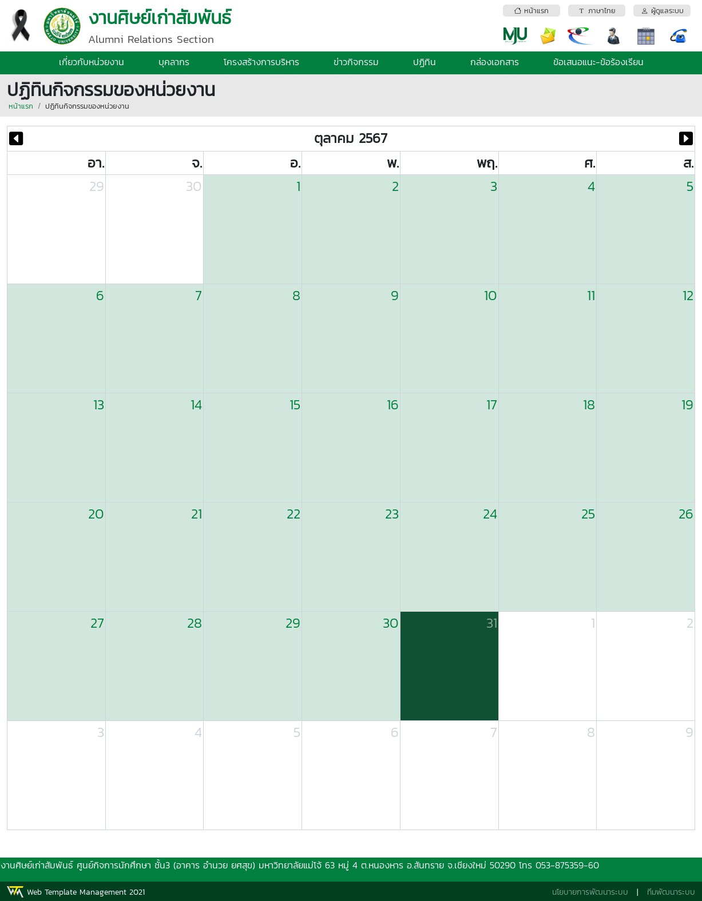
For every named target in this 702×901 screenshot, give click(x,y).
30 (194, 186)
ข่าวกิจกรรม (356, 62)
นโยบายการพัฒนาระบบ (590, 892)
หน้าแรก (21, 106)
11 (591, 295)
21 (196, 514)
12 (688, 295)
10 (490, 295)
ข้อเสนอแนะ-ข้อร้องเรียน (598, 62)
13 (98, 404)
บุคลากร (173, 62)
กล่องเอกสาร (494, 62)
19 (687, 404)
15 (294, 404)
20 (96, 514)
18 (589, 404)
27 (97, 623)
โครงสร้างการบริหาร (261, 62)
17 (491, 404)
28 (194, 623)
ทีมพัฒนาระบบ (671, 892)
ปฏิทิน (424, 62)
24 (490, 514)
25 (588, 514)
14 (196, 404)
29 (96, 186)
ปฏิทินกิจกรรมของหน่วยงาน (87, 106)
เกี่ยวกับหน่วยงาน (91, 62)
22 (293, 514)
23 (392, 514)
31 (491, 623)
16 (393, 404)
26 (686, 514)
